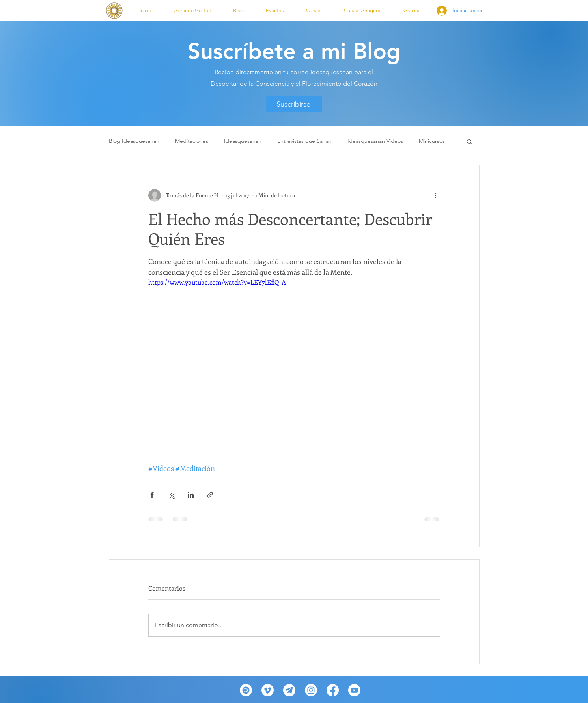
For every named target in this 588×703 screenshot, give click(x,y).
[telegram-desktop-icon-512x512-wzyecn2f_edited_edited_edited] (289, 690)
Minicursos (432, 140)
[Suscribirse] (294, 104)
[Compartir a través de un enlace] (210, 495)
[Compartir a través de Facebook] (152, 495)
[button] (192, 10)
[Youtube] (354, 690)
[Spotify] (246, 690)
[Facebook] (333, 690)
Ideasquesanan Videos (375, 140)
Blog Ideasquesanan (134, 140)
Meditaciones (191, 140)
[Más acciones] (435, 195)
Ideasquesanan (242, 140)
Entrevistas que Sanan (304, 140)
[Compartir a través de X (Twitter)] (171, 495)
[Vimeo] (267, 690)
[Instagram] (311, 690)
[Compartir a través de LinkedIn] (190, 495)
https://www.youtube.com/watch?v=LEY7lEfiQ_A (217, 282)
